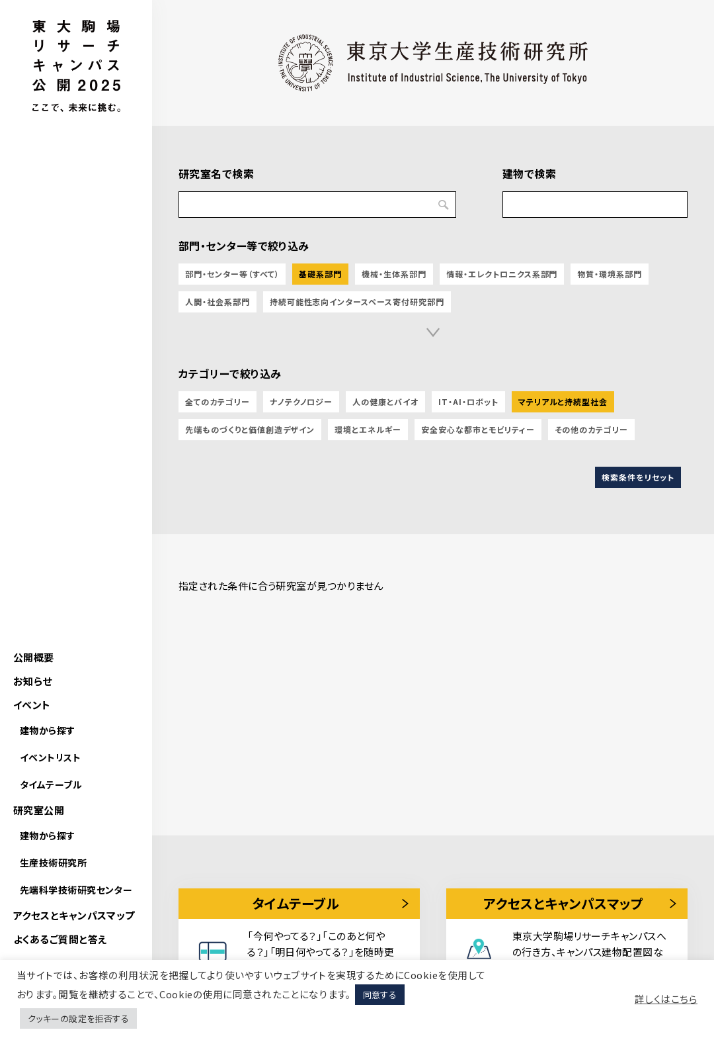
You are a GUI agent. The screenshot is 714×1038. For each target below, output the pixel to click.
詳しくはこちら (666, 999)
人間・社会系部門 (217, 301)
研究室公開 (38, 810)
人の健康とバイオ (385, 401)
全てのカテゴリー (217, 401)
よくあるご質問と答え (60, 939)
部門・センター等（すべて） (232, 273)
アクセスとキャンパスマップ (74, 915)
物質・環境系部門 (609, 273)
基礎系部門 (320, 273)
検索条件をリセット (638, 477)
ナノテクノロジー (301, 401)
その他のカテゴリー (592, 429)
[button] (433, 332)
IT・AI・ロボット (468, 401)
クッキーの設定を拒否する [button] (78, 1018)
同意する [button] (380, 994)
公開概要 (33, 657)
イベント (32, 705)
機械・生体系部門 (394, 273)
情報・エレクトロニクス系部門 (501, 273)
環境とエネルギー (368, 429)
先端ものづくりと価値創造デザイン (250, 429)
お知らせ (32, 681)
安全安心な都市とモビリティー (477, 429)
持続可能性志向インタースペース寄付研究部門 (357, 301)
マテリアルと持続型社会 (563, 401)
